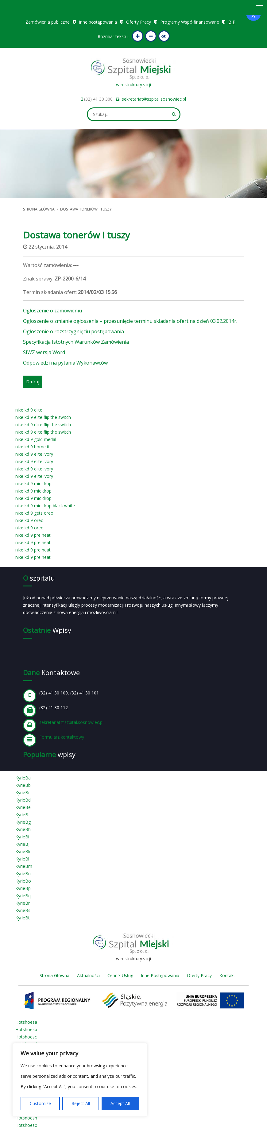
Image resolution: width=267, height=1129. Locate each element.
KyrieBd (23, 800)
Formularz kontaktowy (61, 737)
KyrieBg (23, 822)
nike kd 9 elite (28, 410)
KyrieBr (22, 903)
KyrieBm (23, 866)
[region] (79, 1080)
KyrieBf (22, 815)
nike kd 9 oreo (29, 520)
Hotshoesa (26, 1022)
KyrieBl (22, 859)
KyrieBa (23, 778)
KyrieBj (22, 844)
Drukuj (32, 382)
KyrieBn (23, 873)
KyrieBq (23, 896)
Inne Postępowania (160, 975)
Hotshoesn (26, 1118)
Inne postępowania (98, 22)
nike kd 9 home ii (32, 447)
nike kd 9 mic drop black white (45, 505)
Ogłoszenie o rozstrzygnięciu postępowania (73, 331)
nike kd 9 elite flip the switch (43, 417)
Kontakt (227, 975)
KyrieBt (22, 918)
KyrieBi (22, 837)
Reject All (81, 1103)
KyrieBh (23, 829)
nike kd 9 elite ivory (34, 454)
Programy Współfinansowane (189, 22)
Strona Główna (54, 975)
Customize (40, 1103)
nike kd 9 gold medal (35, 439)
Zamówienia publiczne (47, 22)
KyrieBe (23, 807)
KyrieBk (22, 851)
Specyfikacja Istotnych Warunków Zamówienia (76, 341)
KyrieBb (23, 785)
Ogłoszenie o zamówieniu (52, 310)
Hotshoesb (26, 1029)
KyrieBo (23, 881)
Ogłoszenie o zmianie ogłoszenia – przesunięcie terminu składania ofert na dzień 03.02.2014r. (130, 321)
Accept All (120, 1103)
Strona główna (39, 209)
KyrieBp (23, 888)
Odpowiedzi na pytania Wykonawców (65, 362)
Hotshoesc (26, 1037)
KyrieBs (22, 910)
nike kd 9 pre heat (33, 535)
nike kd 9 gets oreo (34, 513)
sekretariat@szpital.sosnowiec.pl (154, 99)
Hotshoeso (26, 1125)
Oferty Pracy (138, 22)
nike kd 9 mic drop (33, 483)
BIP (231, 22)
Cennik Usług (120, 975)
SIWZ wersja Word (44, 352)
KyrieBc (22, 792)
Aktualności (88, 975)
